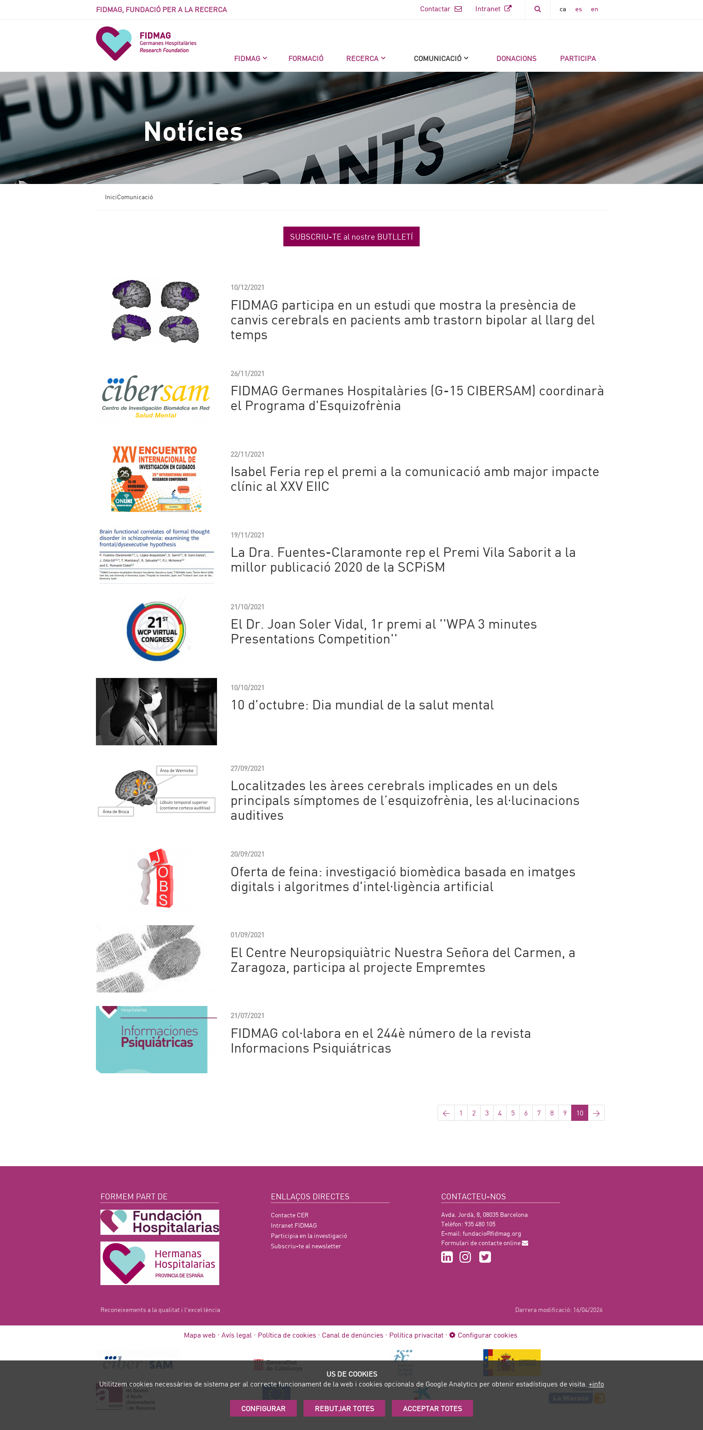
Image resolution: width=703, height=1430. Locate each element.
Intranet (493, 8)
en (594, 8)
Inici (111, 197)
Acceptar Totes (432, 1408)
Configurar (263, 1408)
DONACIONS (516, 58)
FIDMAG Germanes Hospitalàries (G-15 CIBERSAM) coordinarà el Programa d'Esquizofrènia (417, 397)
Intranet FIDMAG (294, 1225)
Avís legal (236, 1334)
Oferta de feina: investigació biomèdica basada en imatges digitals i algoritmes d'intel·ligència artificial (403, 878)
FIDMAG (247, 58)
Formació (305, 58)
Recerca (362, 58)
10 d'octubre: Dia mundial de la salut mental (362, 704)
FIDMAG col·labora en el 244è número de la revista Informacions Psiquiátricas (380, 1039)
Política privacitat (416, 1334)
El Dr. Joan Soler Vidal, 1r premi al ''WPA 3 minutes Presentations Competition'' (383, 630)
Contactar (441, 8)
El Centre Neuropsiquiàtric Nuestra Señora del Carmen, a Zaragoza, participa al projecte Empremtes (403, 959)
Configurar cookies (483, 1334)
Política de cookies (287, 1334)
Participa (578, 58)
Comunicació (437, 58)
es (578, 8)
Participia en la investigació (309, 1235)
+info (596, 1383)
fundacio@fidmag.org (492, 1233)
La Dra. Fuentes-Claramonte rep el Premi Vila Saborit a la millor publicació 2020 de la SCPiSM (403, 558)
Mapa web (200, 1334)
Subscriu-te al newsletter (306, 1246)
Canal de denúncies (352, 1334)
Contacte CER (289, 1215)
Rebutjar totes (344, 1408)
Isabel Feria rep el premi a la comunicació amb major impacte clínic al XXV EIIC (414, 478)
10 (579, 1112)
